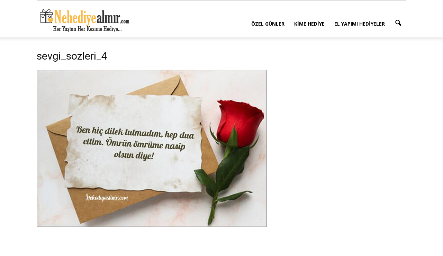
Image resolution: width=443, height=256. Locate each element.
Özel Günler (267, 23)
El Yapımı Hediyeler (359, 23)
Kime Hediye (309, 23)
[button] (398, 23)
